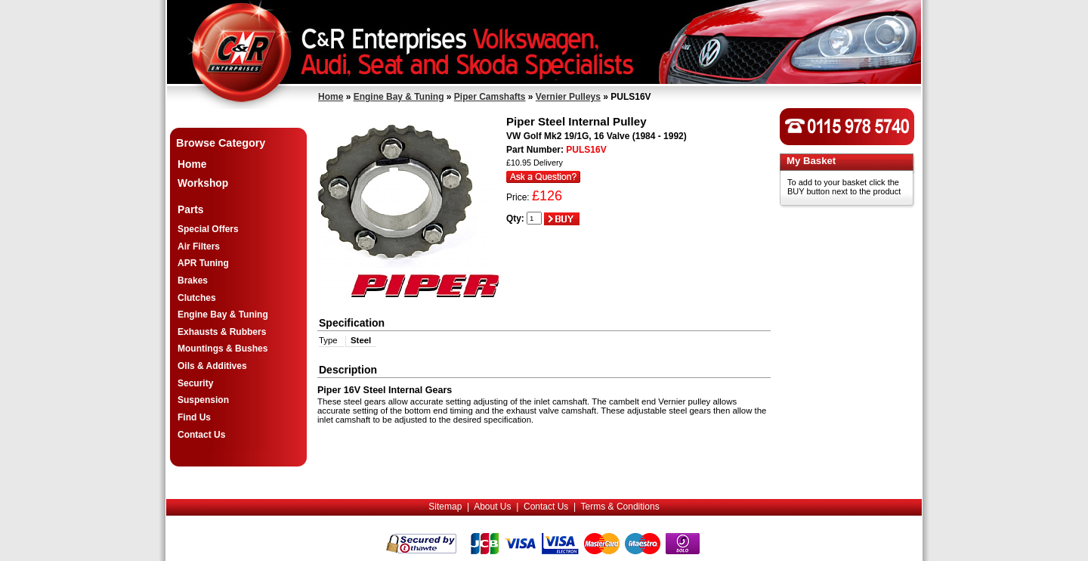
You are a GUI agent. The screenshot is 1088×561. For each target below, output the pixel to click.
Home (330, 96)
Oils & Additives (212, 366)
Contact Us (201, 434)
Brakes (193, 280)
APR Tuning (203, 263)
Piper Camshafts (490, 96)
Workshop (203, 183)
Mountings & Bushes (222, 348)
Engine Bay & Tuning (399, 96)
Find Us (194, 417)
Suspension (203, 400)
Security (195, 383)
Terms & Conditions (620, 506)
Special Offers (208, 229)
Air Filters (199, 246)
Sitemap (445, 506)
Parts (191, 209)
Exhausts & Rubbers (222, 332)
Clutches (197, 298)
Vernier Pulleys (568, 96)
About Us (492, 506)
